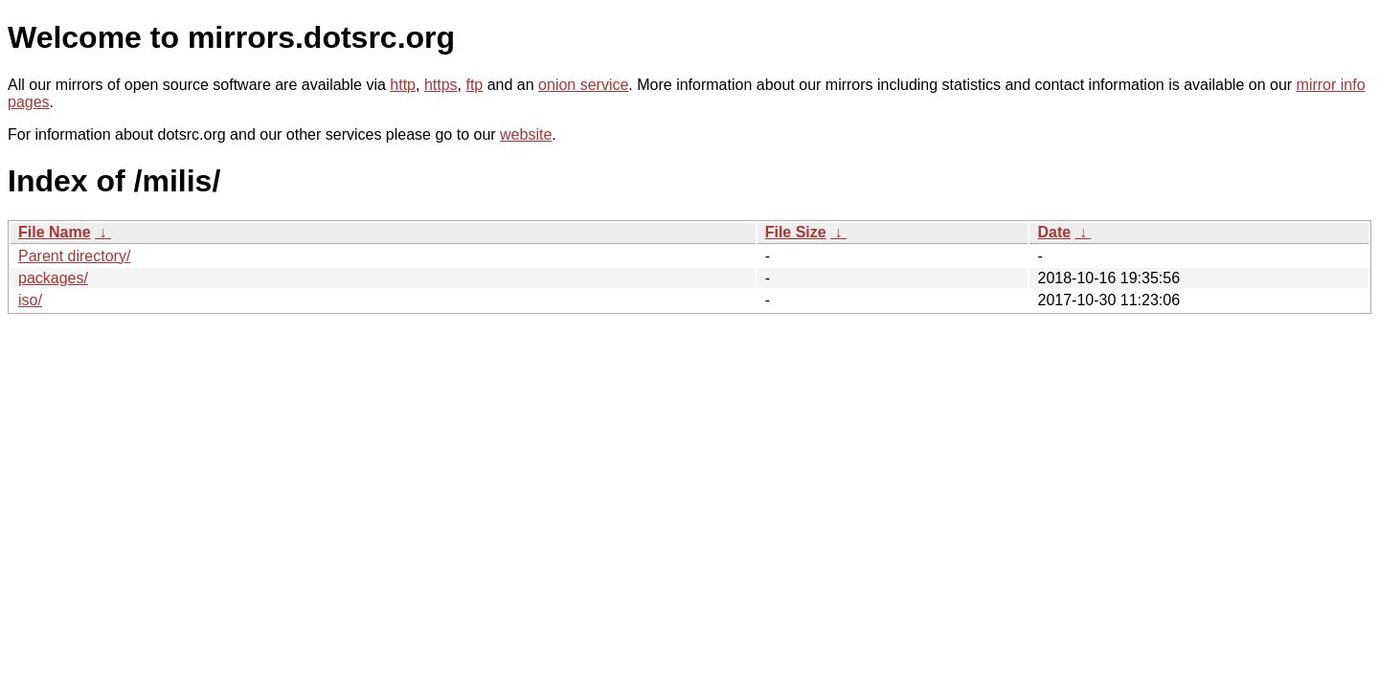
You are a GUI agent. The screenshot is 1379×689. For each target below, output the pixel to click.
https (441, 85)
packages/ (53, 278)
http (403, 85)
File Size (795, 232)
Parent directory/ (74, 256)
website (526, 134)
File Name (54, 232)
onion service (583, 85)
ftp (474, 85)
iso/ (30, 300)
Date (1054, 232)
